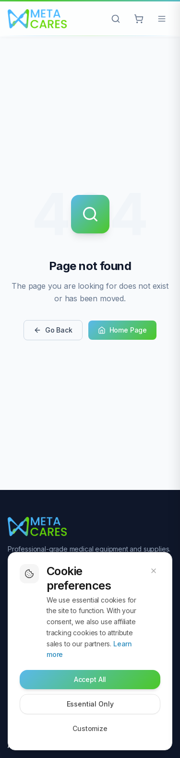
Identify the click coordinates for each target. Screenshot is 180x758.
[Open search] (115, 18)
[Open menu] (161, 18)
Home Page (122, 330)
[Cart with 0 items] (138, 18)
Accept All (90, 679)
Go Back (53, 330)
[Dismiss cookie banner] (153, 571)
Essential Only (90, 704)
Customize (90, 728)
